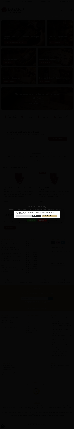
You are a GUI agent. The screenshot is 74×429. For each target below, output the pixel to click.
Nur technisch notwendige (24, 215)
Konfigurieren (36, 215)
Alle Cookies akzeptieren (49, 215)
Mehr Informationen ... (21, 213)
